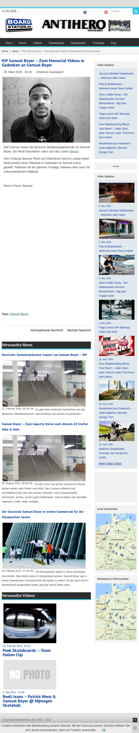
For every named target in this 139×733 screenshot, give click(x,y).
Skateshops (56, 43)
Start (8, 43)
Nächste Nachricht (79, 330)
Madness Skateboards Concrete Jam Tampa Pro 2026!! (113, 453)
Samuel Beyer (19, 314)
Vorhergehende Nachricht (46, 330)
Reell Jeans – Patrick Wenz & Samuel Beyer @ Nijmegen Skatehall (29, 701)
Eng (113, 43)
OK (104, 730)
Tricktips (98, 43)
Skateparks (78, 43)
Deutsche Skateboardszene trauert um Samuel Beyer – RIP (44, 355)
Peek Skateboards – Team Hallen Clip (27, 652)
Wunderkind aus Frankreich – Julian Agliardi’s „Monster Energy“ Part (115, 148)
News (22, 43)
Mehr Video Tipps (110, 463)
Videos (37, 43)
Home (5, 51)
